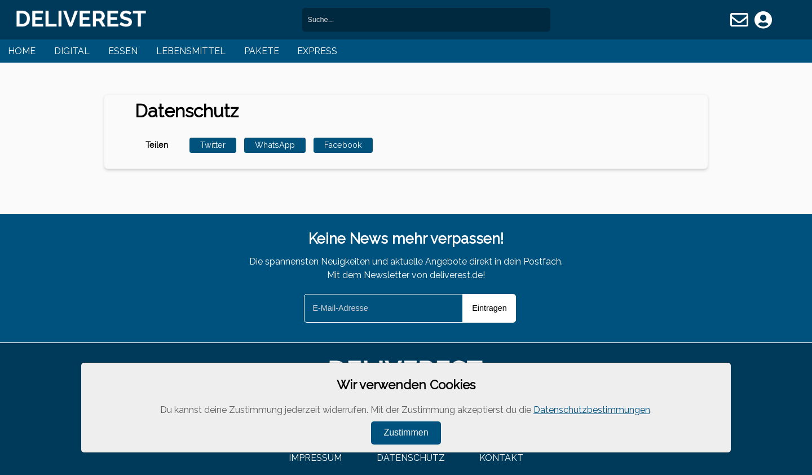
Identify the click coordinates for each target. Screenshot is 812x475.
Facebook (343, 144)
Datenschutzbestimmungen (591, 409)
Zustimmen (405, 432)
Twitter (213, 144)
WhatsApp (275, 144)
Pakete (261, 51)
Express (317, 51)
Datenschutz (411, 457)
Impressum (315, 457)
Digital (72, 51)
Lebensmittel (191, 51)
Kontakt (501, 457)
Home (22, 51)
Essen (123, 51)
